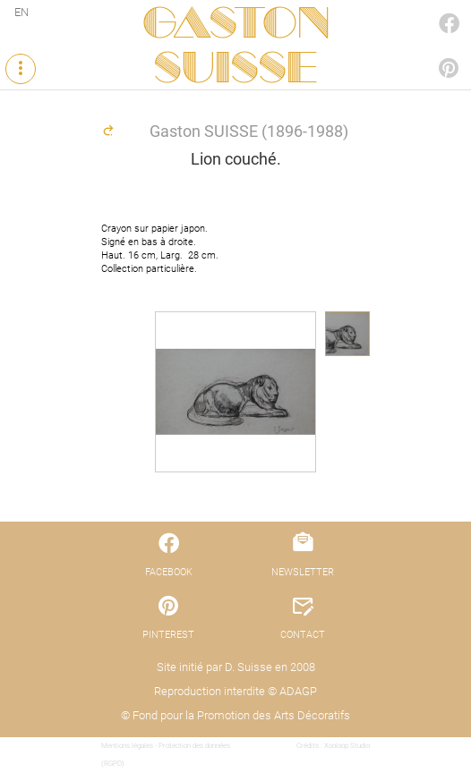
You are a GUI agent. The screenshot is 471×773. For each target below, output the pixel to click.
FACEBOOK (429, 5)
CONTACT (302, 635)
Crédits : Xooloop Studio (333, 746)
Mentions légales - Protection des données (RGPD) (165, 755)
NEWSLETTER (302, 572)
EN (21, 12)
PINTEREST (429, 50)
